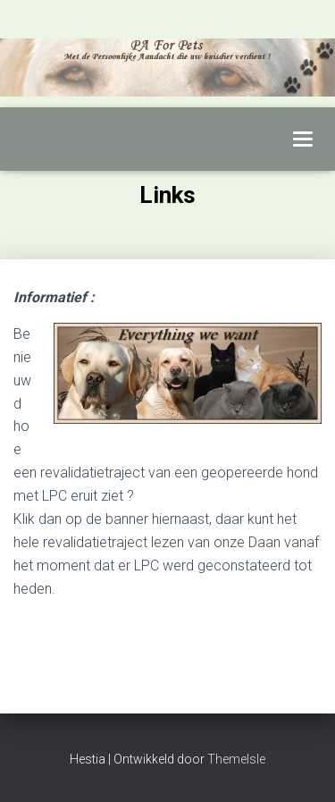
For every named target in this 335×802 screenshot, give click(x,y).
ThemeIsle (236, 759)
